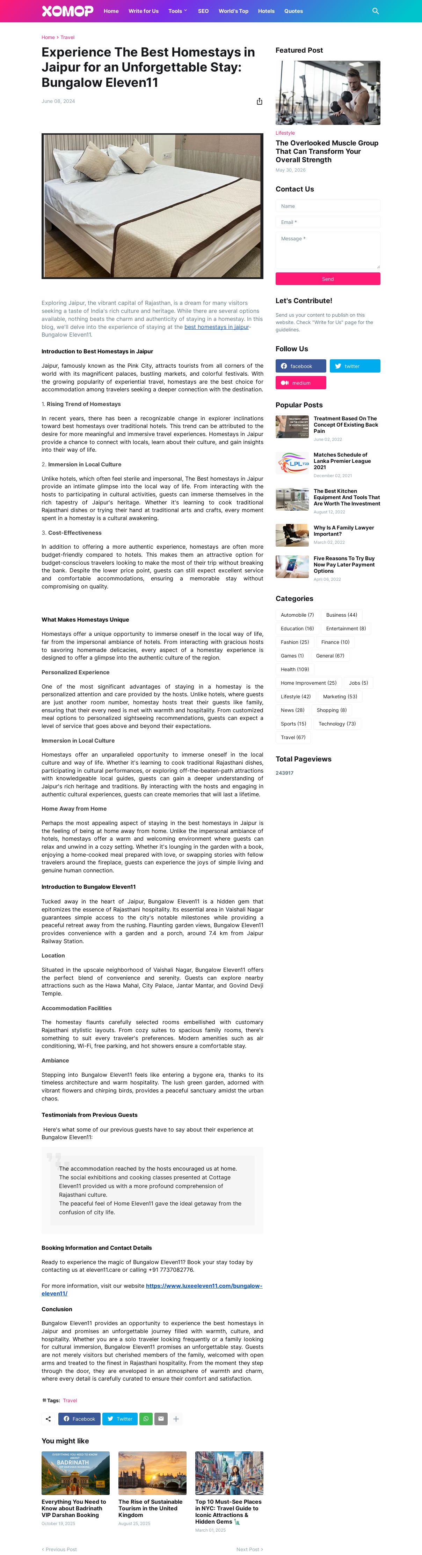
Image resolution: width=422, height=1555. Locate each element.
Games (292, 655)
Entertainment (346, 628)
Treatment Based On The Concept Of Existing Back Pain (346, 424)
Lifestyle (296, 696)
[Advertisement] (328, 893)
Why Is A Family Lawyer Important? (344, 531)
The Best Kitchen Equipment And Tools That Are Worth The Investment (347, 497)
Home (111, 11)
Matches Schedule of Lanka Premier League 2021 (342, 461)
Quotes (293, 11)
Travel (67, 37)
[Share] (257, 101)
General (330, 655)
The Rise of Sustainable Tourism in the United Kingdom (150, 1508)
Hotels (266, 11)
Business (341, 614)
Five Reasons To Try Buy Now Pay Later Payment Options (344, 564)
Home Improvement (309, 682)
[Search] (374, 11)
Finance (335, 642)
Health (295, 669)
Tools (175, 11)
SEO (203, 11)
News (293, 710)
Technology (337, 723)
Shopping (332, 710)
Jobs (358, 682)
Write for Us (144, 11)
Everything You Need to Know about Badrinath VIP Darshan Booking (74, 1508)
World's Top (233, 11)
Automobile (297, 614)
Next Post (248, 1549)
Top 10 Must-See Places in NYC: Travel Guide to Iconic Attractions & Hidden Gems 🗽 (228, 1511)
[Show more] (176, 1419)
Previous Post (61, 1549)
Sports (293, 723)
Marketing (340, 696)
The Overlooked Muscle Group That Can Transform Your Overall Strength (327, 151)
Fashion (295, 642)
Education (297, 628)
